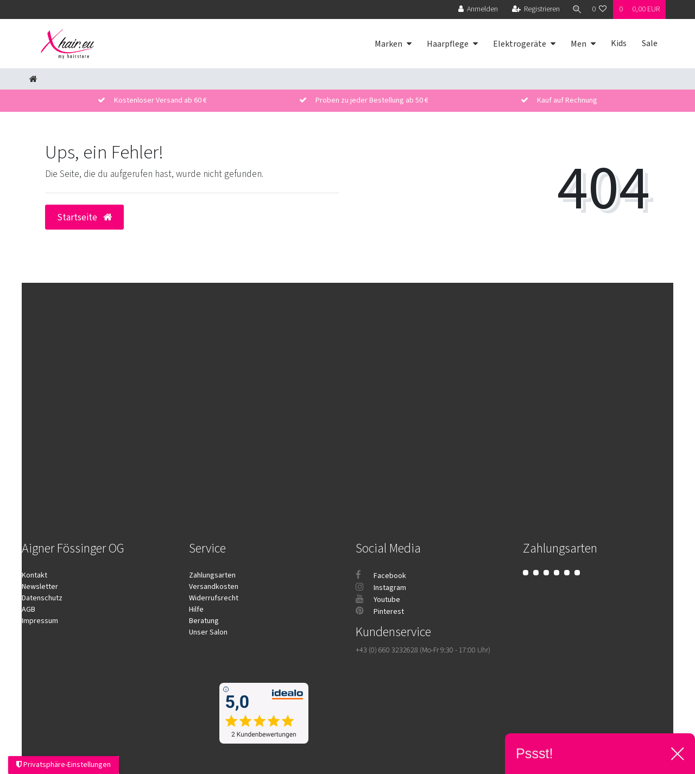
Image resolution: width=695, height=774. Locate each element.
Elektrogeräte (519, 44)
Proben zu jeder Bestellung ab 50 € (371, 100)
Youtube (378, 599)
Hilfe (196, 609)
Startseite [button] (84, 217)
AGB (28, 609)
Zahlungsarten (212, 575)
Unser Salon (208, 632)
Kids (619, 43)
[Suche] (575, 9)
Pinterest (380, 611)
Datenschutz (42, 598)
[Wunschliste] (599, 9)
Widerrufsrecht (213, 598)
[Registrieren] (534, 9)
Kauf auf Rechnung (567, 100)
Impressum (40, 621)
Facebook (381, 575)
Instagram (381, 587)
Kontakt (34, 575)
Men (578, 44)
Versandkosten (213, 586)
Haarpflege (448, 44)
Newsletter (40, 586)
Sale (650, 43)
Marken (388, 44)
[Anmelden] (476, 9)
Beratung (204, 621)
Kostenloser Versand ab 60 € (160, 100)
